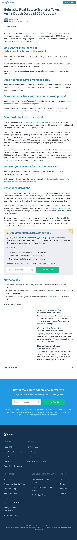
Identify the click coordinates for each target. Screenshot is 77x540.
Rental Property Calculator (14, 503)
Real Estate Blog (10, 489)
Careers (7, 457)
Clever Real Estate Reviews (36, 461)
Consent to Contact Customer (33, 527)
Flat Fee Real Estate (39, 495)
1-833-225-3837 (10, 447)
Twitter (62, 484)
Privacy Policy (10, 527)
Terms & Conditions (20, 527)
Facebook (63, 479)
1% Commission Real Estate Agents (42, 488)
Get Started (47, 270)
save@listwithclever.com (13, 452)
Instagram (63, 489)
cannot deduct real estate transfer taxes (40, 122)
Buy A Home (31, 452)
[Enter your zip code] (20, 270)
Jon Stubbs (15, 19)
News (6, 498)
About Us (7, 479)
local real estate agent (59, 208)
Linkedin (63, 493)
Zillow (49, 297)
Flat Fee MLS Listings (12, 515)
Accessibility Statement (13, 466)
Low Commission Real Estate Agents (43, 480)
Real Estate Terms (10, 493)
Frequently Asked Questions (14, 484)
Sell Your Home (32, 447)
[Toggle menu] (3, 3)
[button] (20, 270)
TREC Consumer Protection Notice (51, 527)
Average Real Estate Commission (11, 509)
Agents (29, 457)
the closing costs (25, 198)
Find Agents (69, 2)
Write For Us (8, 461)
